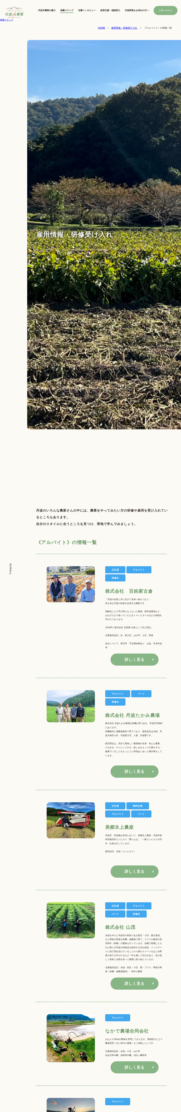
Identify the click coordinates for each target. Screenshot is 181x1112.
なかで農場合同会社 (127, 1031)
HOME (101, 28)
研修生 (115, 702)
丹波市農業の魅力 (47, 10)
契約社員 (137, 806)
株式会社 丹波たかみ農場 (132, 715)
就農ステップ (66, 10)
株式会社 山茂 (120, 927)
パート (141, 694)
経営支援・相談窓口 (110, 10)
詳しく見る (134, 659)
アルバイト (118, 694)
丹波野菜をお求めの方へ (137, 10)
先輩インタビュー (87, 10)
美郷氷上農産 (119, 827)
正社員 (115, 806)
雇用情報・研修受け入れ (124, 28)
